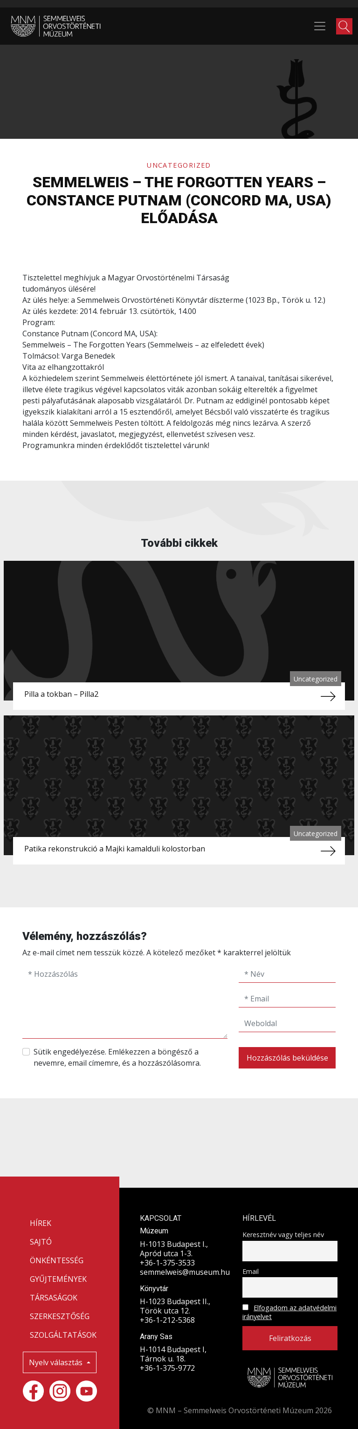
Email (250, 1271)
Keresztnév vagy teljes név (283, 1234)
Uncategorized (179, 165)
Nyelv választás (56, 1362)
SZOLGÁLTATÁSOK (63, 1335)
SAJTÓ (41, 1242)
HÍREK (40, 1223)
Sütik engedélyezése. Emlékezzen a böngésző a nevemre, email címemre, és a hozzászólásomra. (117, 1057)
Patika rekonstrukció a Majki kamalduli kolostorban (114, 849)
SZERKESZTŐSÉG (60, 1316)
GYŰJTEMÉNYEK (58, 1279)
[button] (344, 26)
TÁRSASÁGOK (53, 1298)
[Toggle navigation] (319, 26)
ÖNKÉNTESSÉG (56, 1260)
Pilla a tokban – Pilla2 (61, 694)
